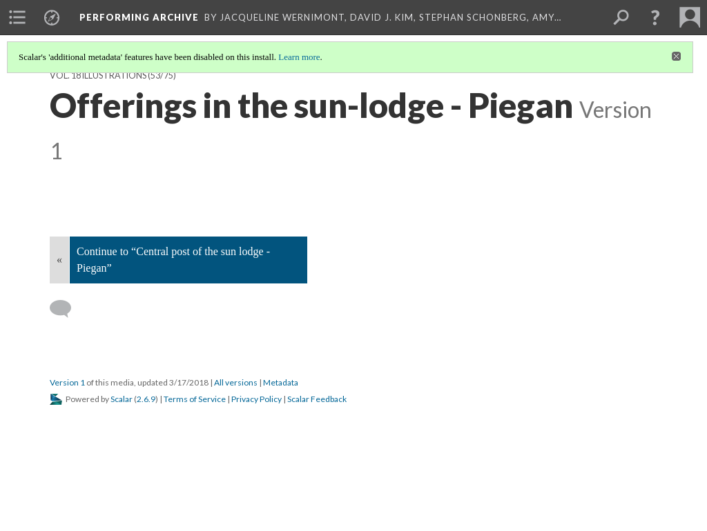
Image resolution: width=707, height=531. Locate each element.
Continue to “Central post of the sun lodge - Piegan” (173, 260)
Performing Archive (139, 17)
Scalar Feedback (317, 399)
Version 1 (67, 382)
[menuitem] (17, 17)
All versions (236, 382)
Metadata (280, 382)
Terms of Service (195, 399)
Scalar (121, 399)
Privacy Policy (256, 399)
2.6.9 (146, 399)
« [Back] (59, 260)
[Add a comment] (67, 309)
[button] (655, 17)
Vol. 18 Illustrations (98, 75)
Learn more (299, 57)
